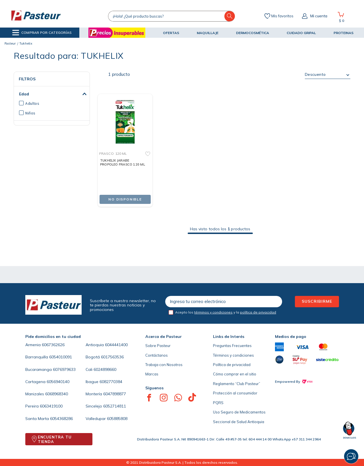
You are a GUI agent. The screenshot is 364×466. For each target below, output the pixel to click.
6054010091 (60, 357)
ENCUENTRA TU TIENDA (55, 439)
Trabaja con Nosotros (164, 364)
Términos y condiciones (233, 355)
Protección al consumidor (235, 393)
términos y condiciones (213, 312)
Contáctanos (156, 355)
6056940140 (58, 381)
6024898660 (105, 369)
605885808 (117, 418)
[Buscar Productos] (229, 16)
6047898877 (114, 393)
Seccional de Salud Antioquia (238, 421)
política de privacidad (258, 312)
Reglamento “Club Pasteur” (236, 383)
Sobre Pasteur (158, 345)
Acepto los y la (225, 312)
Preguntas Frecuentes (232, 345)
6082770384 (111, 381)
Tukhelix (25, 43)
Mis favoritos (282, 16)
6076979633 (64, 369)
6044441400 (116, 344)
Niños (30, 113)
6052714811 (114, 406)
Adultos (32, 103)
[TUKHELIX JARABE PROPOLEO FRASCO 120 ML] (125, 146)
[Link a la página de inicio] (10, 43)
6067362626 (53, 344)
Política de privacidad (232, 364)
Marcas (151, 374)
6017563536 (112, 357)
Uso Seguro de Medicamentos (239, 412)
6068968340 (56, 393)
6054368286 (61, 418)
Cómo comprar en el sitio (234, 374)
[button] (42, 32)
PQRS (218, 402)
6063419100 (51, 406)
